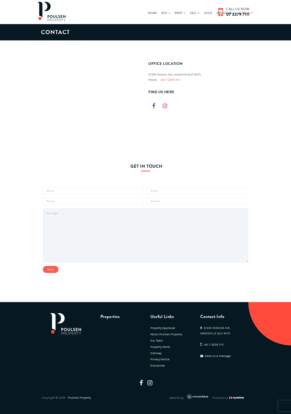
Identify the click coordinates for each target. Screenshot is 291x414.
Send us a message (218, 356)
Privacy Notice (159, 359)
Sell (182, 13)
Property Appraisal (162, 328)
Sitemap (155, 353)
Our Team (156, 340)
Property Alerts (160, 347)
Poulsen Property (86, 397)
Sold (197, 13)
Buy (153, 13)
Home (141, 13)
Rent (167, 13)
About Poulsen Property (166, 334)
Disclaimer (157, 365)
